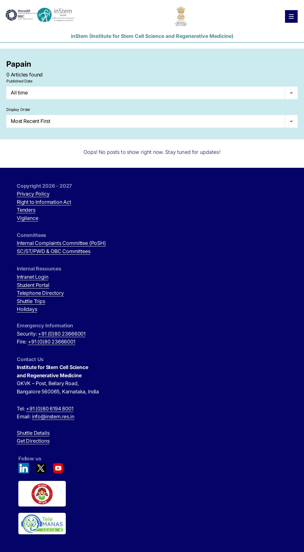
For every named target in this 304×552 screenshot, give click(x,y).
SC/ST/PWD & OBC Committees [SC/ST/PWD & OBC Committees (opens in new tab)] (53, 251)
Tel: (45, 408)
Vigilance (27, 218)
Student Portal (33, 285)
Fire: (46, 341)
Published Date (19, 81)
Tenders (26, 210)
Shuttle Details (33, 433)
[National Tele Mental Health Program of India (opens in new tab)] (152, 523)
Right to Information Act (44, 202)
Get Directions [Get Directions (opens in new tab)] (33, 441)
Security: (51, 334)
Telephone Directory (40, 293)
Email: (45, 416)
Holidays (27, 309)
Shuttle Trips (31, 301)
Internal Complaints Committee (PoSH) (61, 243)
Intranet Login (32, 277)
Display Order (18, 109)
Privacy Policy (33, 194)
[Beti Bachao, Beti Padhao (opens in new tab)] (152, 494)
